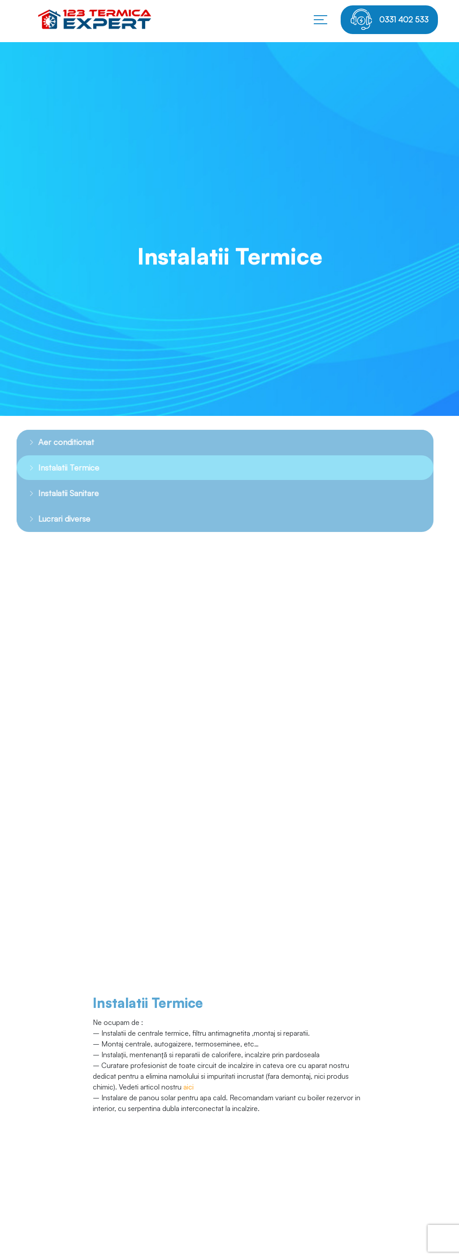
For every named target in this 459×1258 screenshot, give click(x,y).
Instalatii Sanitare (59, 493)
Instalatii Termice (59, 467)
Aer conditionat (56, 442)
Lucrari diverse (54, 518)
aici (188, 1086)
